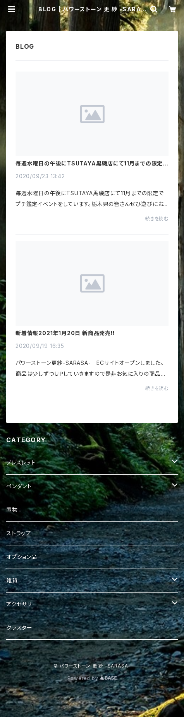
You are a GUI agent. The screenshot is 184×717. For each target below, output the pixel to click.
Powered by (92, 678)
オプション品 (21, 557)
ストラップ (18, 533)
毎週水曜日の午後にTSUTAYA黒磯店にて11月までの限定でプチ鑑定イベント (91, 163)
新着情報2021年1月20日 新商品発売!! (65, 333)
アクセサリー (22, 604)
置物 (12, 509)
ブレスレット (21, 462)
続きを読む (157, 218)
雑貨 (12, 580)
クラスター (19, 627)
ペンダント (19, 486)
